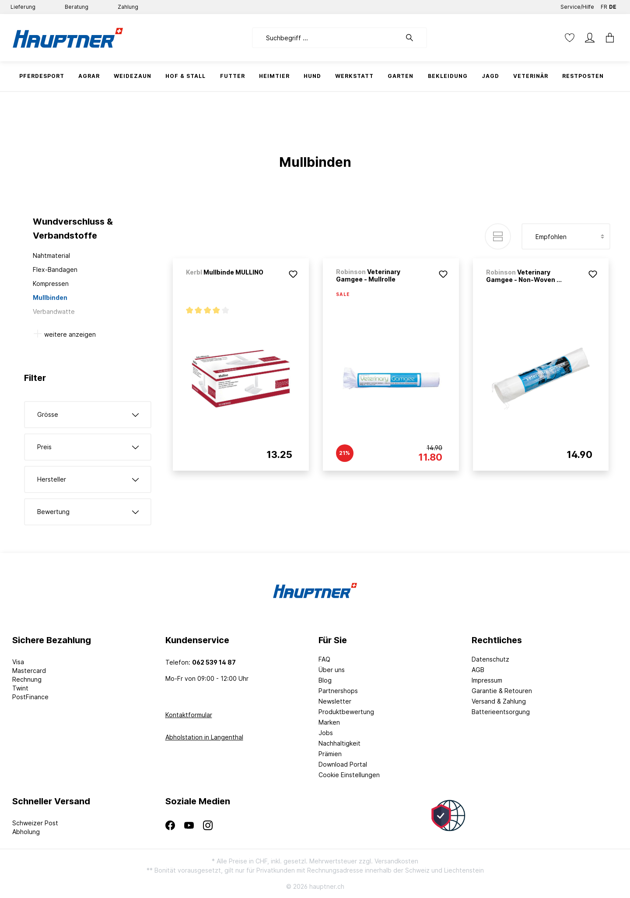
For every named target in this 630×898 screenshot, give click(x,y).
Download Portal (342, 764)
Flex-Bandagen (55, 269)
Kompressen (51, 283)
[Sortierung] (566, 236)
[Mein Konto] (590, 37)
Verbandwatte (54, 311)
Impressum (487, 680)
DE (612, 5)
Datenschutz (490, 659)
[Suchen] (414, 37)
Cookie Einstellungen (349, 774)
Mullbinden (50, 297)
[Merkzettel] (570, 37)
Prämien (330, 753)
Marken (329, 722)
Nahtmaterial (51, 255)
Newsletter (334, 701)
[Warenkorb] (607, 37)
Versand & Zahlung (499, 701)
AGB (478, 669)
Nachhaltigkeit (339, 743)
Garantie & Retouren (502, 690)
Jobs (325, 732)
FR (604, 5)
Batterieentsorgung (501, 711)
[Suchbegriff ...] (326, 37)
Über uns (331, 669)
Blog (325, 680)
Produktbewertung (346, 711)
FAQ (324, 659)
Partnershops (338, 690)
